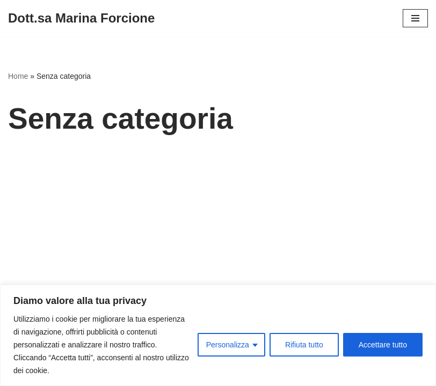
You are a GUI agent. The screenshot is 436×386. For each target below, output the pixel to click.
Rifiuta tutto (304, 344)
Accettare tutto (383, 344)
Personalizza (227, 344)
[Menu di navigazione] (415, 18)
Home (18, 76)
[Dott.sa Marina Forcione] (81, 18)
